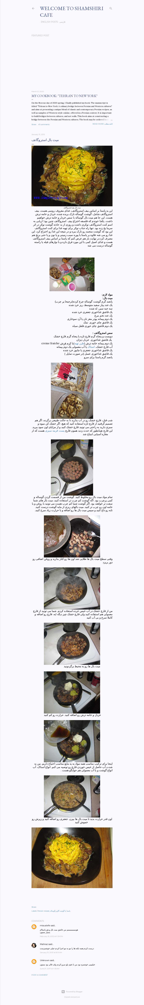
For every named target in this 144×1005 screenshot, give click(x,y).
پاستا (68, 911)
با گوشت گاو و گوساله (58, 911)
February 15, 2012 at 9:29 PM (51, 936)
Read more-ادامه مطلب (102, 124)
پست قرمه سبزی (55, 430)
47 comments (44, 124)
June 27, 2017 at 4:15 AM (49, 969)
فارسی (61, 22)
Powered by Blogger (72, 991)
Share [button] (34, 124)
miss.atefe (45, 925)
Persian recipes (43, 911)
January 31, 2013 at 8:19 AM (51, 952)
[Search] (110, 8)
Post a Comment (40, 975)
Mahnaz (44, 944)
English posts (48, 22)
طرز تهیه (79, 343)
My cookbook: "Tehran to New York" (64, 96)
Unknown (44, 960)
